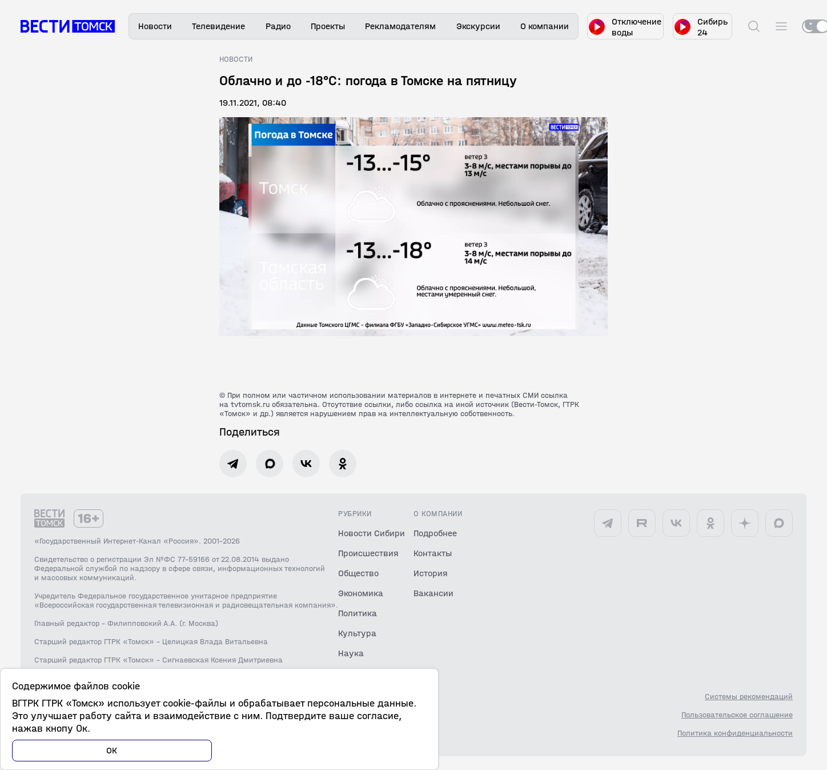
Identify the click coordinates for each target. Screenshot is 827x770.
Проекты (328, 26)
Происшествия (368, 553)
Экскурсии (478, 26)
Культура (357, 633)
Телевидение (218, 26)
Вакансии (433, 593)
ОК (112, 750)
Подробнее (435, 533)
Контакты (433, 553)
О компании (544, 26)
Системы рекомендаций (749, 696)
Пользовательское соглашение (737, 715)
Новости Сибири (371, 533)
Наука (351, 653)
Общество (358, 573)
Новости (155, 26)
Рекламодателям (400, 26)
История (431, 573)
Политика (357, 613)
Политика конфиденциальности (735, 733)
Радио (278, 26)
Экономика (360, 593)
